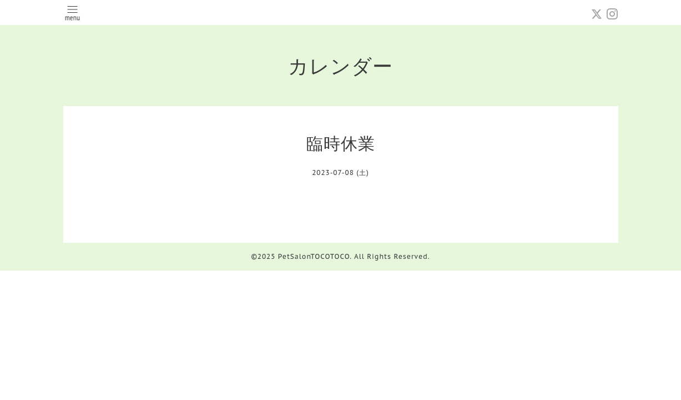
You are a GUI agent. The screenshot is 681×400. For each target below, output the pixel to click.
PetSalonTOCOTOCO (314, 256)
